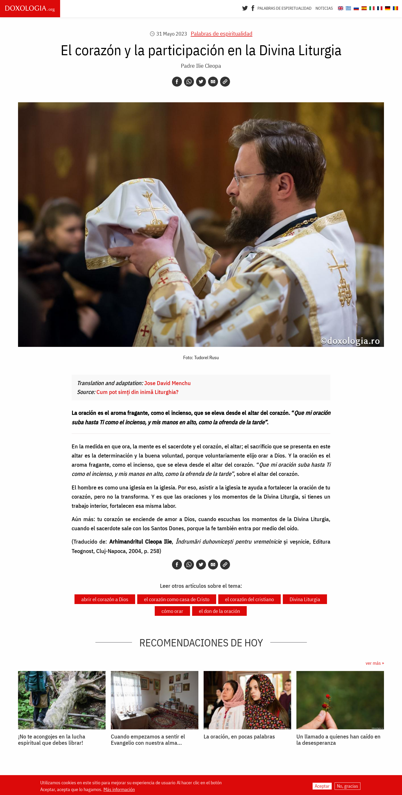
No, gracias (347, 786)
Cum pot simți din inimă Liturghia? (137, 392)
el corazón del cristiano (249, 599)
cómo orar (172, 610)
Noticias (324, 8)
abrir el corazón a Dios (104, 599)
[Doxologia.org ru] (355, 7)
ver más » (375, 663)
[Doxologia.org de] (387, 7)
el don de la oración (219, 610)
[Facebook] (253, 7)
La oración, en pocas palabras (239, 736)
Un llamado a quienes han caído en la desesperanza (338, 739)
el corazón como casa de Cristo (176, 599)
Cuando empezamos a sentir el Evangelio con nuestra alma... (148, 739)
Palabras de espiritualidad (284, 8)
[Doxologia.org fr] (379, 7)
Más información (119, 789)
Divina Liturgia (305, 599)
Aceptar (322, 786)
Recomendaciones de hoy (201, 642)
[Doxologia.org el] (347, 7)
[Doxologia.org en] (340, 7)
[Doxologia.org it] (371, 7)
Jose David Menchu (167, 383)
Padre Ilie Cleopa (201, 65)
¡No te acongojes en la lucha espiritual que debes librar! (51, 739)
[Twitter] (245, 7)
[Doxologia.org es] (363, 7)
